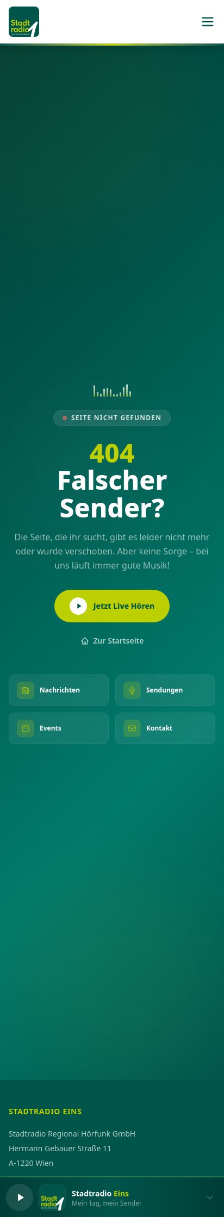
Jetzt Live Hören (112, 606)
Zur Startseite (112, 640)
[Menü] (208, 22)
